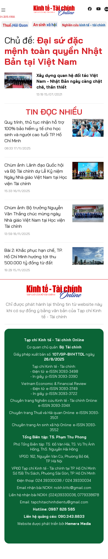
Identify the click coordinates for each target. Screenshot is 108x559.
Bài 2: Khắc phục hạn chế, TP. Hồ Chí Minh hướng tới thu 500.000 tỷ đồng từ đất (33, 256)
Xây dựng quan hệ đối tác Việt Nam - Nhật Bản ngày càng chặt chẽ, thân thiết (69, 81)
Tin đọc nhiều (54, 112)
